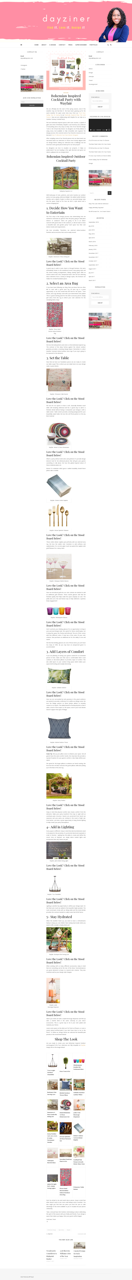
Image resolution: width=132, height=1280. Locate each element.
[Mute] (106, 130)
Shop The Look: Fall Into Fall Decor (99, 203)
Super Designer (81, 45)
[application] (100, 125)
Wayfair (83, 1045)
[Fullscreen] (109, 130)
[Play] (91, 130)
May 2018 (92, 234)
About (44, 45)
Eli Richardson (93, 148)
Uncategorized (93, 84)
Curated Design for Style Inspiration (79, 1253)
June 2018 (92, 230)
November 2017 (93, 257)
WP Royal (31, 1277)
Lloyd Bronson (93, 140)
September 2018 (94, 222)
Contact (62, 45)
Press (70, 45)
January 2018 (92, 249)
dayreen (50, 1234)
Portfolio (93, 45)
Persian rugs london (95, 156)
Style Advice (61, 1230)
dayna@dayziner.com (27, 58)
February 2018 (93, 245)
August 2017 (92, 269)
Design (66, 92)
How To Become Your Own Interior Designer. (65, 135)
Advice (91, 69)
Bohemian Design (51, 1230)
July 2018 (91, 226)
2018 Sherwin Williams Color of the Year (65, 1253)
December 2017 (93, 253)
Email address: (95, 97)
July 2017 (91, 272)
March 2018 (92, 241)
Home (37, 45)
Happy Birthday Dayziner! (96, 207)
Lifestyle (91, 76)
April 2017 (92, 276)
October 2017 (93, 261)
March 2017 (92, 280)
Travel (90, 80)
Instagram (24, 65)
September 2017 (94, 265)
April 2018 (92, 238)
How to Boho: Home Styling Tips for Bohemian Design (100, 159)
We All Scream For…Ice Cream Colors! (99, 211)
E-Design (53, 45)
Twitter (23, 69)
